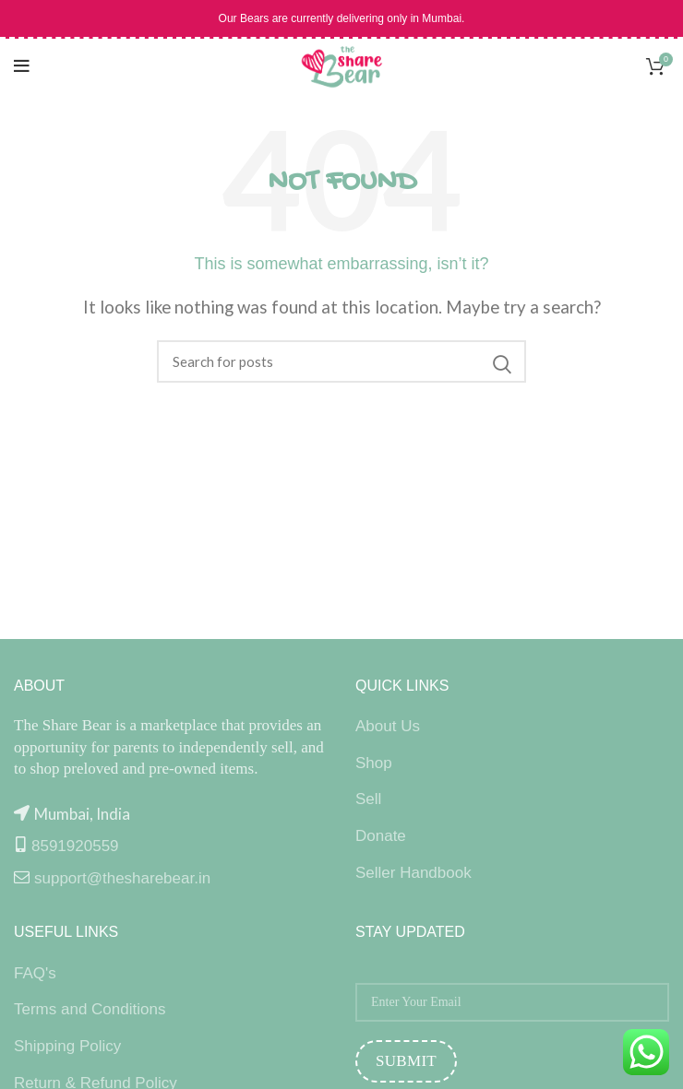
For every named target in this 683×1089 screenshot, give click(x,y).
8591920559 (75, 846)
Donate (380, 836)
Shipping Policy (67, 1046)
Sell (368, 799)
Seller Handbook (413, 873)
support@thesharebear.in (122, 878)
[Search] (341, 361)
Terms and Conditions (89, 1009)
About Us (387, 726)
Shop (373, 763)
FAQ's (35, 973)
